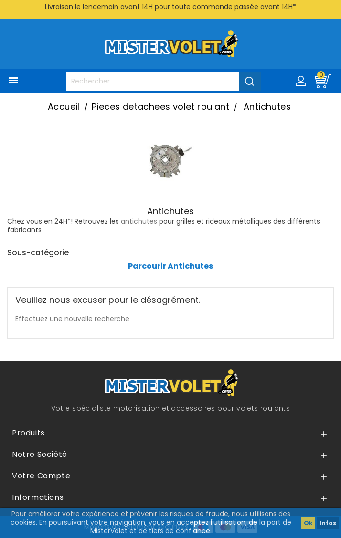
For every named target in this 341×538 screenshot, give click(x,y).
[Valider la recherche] (250, 81)
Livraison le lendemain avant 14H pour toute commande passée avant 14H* (170, 6)
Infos (328, 523)
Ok (308, 523)
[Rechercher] (163, 81)
